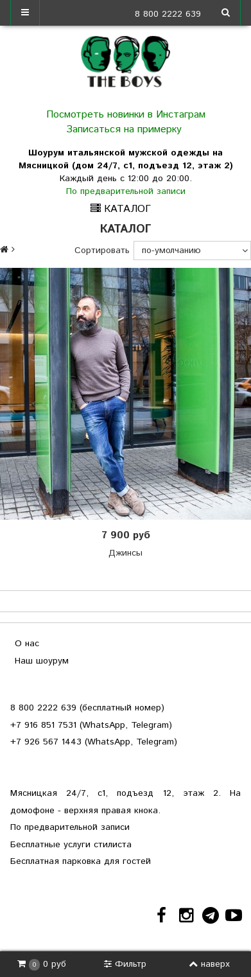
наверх (209, 964)
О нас (27, 643)
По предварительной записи (126, 191)
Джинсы (125, 553)
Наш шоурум (42, 661)
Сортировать (102, 250)
